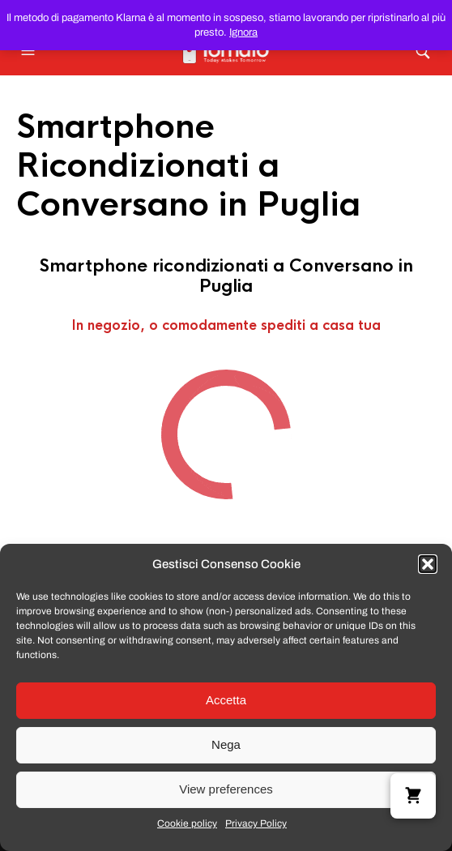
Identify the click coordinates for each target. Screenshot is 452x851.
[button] (428, 564)
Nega (226, 744)
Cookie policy (187, 823)
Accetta (226, 700)
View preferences (226, 789)
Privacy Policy (256, 823)
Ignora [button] (243, 32)
